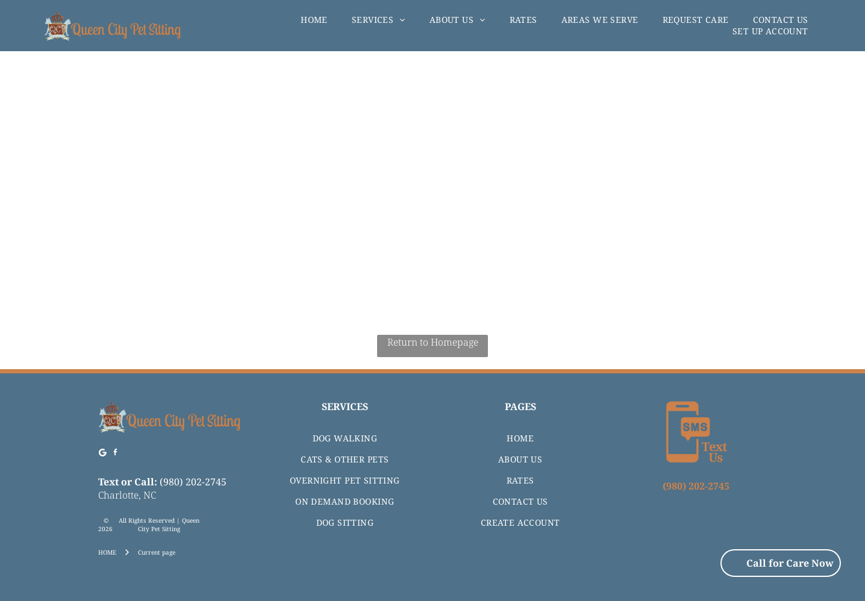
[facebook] (115, 454)
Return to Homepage (432, 342)
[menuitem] (314, 19)
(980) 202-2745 (193, 481)
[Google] (103, 454)
